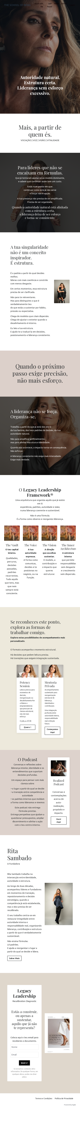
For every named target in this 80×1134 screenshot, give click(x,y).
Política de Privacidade (64, 1122)
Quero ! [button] (24, 1087)
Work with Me (38, 5)
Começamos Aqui (52, 737)
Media (56, 4)
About (63, 4)
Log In (72, 5)
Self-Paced (49, 5)
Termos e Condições (43, 1122)
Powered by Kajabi (70, 1129)
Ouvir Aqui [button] (58, 831)
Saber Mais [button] (14, 978)
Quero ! (27, 734)
